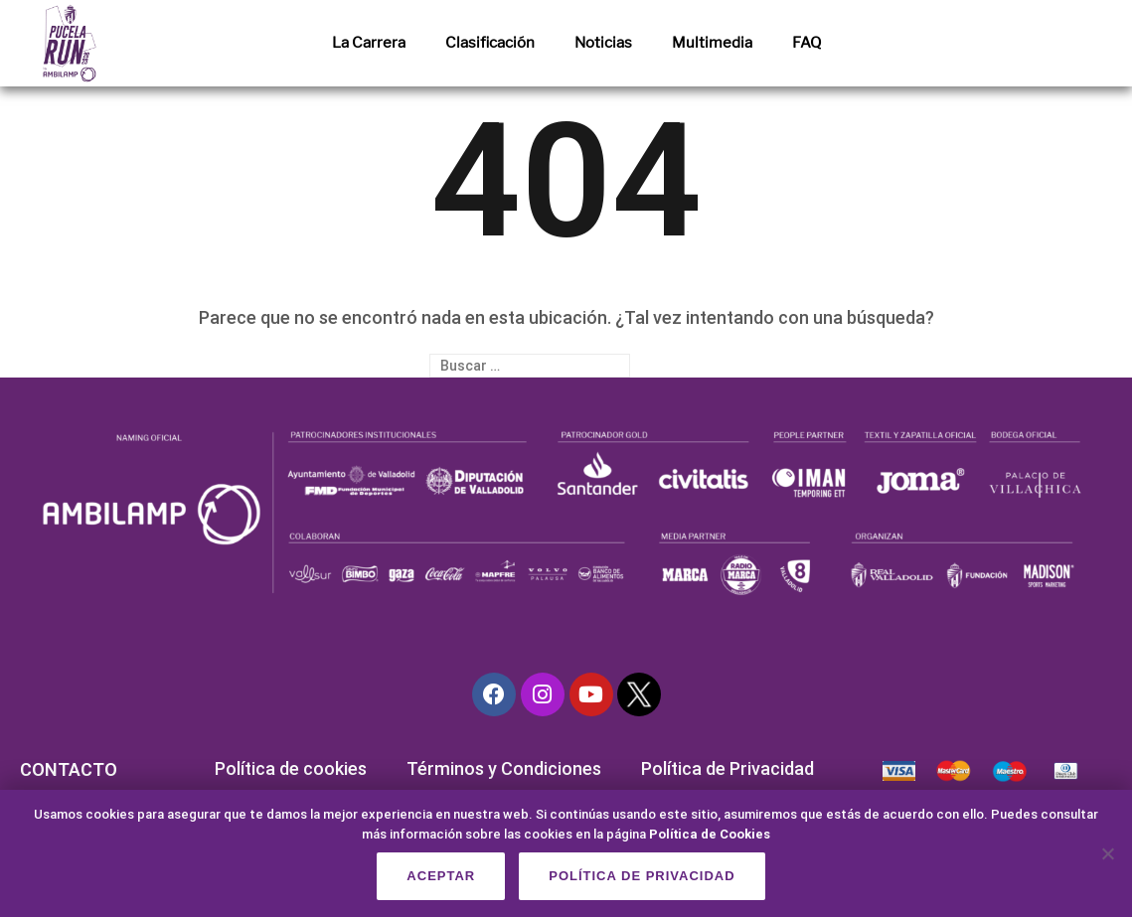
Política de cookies (291, 768)
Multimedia (712, 43)
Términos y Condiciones (503, 768)
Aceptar (440, 875)
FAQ (806, 43)
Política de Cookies (709, 834)
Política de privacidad (641, 875)
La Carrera (368, 43)
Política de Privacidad (727, 768)
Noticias (603, 43)
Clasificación (490, 43)
